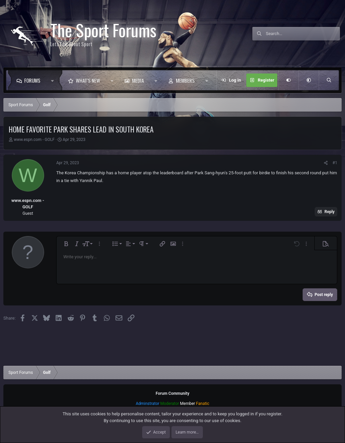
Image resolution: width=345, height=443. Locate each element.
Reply (329, 211)
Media (138, 80)
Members (185, 80)
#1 (335, 162)
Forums (32, 80)
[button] (54, 80)
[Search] (303, 33)
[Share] (325, 163)
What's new (88, 80)
